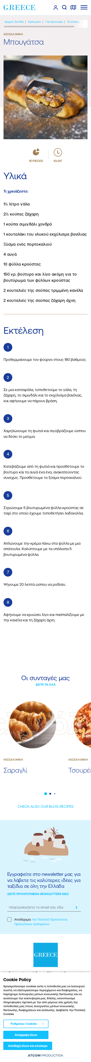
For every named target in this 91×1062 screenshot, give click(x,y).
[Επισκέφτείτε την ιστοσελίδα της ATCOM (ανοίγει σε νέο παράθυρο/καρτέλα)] (45, 1055)
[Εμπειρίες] (34, 21)
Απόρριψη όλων (26, 1035)
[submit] (76, 907)
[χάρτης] (73, 7)
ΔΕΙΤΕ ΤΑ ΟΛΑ (46, 684)
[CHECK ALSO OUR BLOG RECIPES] (45, 807)
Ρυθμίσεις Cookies (24, 1023)
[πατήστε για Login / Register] (55, 7)
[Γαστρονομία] (54, 21)
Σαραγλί (15, 770)
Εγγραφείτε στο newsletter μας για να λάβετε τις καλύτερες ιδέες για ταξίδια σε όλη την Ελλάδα (44, 880)
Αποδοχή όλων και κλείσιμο (27, 1046)
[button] (45, 793)
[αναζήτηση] (64, 7)
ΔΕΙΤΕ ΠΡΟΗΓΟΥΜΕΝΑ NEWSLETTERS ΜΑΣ (38, 894)
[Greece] (19, 7)
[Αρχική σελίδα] (14, 21)
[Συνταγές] (73, 21)
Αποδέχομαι (37, 921)
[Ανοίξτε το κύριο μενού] (84, 7)
